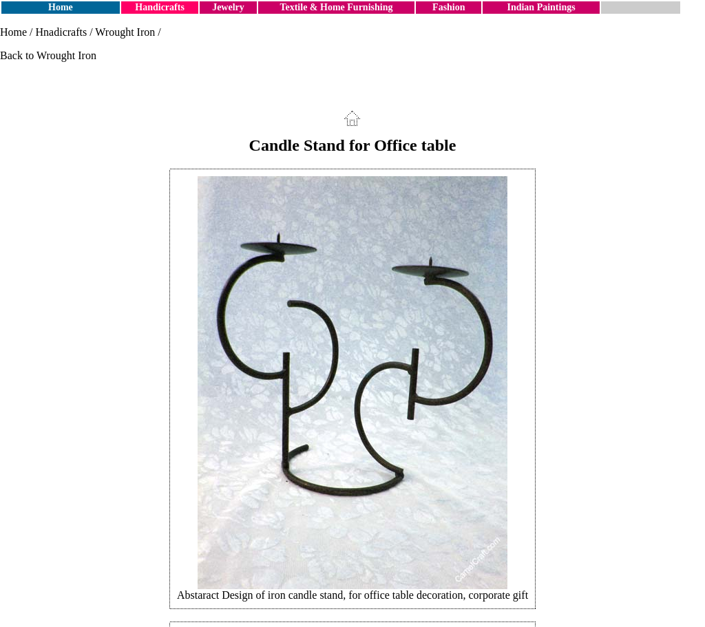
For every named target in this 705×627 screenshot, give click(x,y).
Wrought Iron (125, 32)
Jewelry (228, 7)
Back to (18, 55)
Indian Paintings (541, 7)
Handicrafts (160, 7)
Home (60, 7)
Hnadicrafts (61, 32)
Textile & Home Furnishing (336, 7)
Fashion (448, 7)
